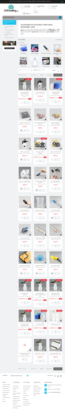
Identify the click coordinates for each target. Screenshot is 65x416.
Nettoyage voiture (36, 389)
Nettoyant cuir (26, 399)
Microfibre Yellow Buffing (25, 265)
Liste (60, 70)
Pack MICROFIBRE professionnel (55, 93)
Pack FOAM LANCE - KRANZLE (25, 294)
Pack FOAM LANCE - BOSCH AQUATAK (25, 93)
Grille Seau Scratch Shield (55, 151)
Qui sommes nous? (6, 390)
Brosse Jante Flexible (55, 265)
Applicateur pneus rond (40, 265)
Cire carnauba (26, 401)
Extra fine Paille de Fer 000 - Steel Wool (40, 123)
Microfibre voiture (26, 388)
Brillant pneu (15, 402)
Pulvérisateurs (35, 66)
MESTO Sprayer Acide (40, 92)
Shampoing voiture (26, 403)
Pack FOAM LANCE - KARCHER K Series (25, 324)
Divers (57, 66)
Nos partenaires (6, 388)
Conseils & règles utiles (54, 8)
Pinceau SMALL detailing (40, 238)
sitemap (4, 401)
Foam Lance (23, 66)
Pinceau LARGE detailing (56, 238)
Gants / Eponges (35, 53)
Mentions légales (6, 392)
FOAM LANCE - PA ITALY (40, 353)
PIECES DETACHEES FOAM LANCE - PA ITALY (24, 354)
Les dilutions (8, 32)
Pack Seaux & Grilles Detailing (40, 152)
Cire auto (14, 391)
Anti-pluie (15, 404)
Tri (19, 70)
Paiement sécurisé (6, 397)
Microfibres (23, 53)
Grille (58, 70)
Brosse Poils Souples (55, 210)
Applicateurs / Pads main (57, 54)
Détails (22, 34)
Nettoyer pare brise (17, 400)
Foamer (24, 397)
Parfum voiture (26, 389)
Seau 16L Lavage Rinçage (25, 181)
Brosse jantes (15, 407)
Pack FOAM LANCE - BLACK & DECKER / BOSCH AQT (40, 295)
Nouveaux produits (6, 384)
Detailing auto (36, 386)
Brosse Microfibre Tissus (55, 353)
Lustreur (24, 393)
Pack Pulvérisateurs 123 (55, 324)
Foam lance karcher (27, 386)
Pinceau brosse (26, 395)
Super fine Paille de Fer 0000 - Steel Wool (55, 123)
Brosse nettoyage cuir (24, 210)
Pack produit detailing (17, 406)
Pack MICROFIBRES (40, 324)
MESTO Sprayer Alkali (24, 151)
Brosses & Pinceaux (46, 53)
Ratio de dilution (36, 391)
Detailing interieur (16, 396)
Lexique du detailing (9, 30)
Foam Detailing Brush (55, 181)
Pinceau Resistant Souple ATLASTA (40, 182)
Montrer (35, 70)
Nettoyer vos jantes (9, 37)
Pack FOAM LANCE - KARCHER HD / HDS (55, 294)
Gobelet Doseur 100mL (40, 210)
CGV (3, 399)
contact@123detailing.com (56, 392)
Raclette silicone (26, 405)
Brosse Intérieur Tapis (24, 238)
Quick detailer (15, 386)
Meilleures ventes (6, 386)
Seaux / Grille (46, 66)
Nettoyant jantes (16, 398)
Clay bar (24, 391)
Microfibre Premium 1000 (25, 122)
